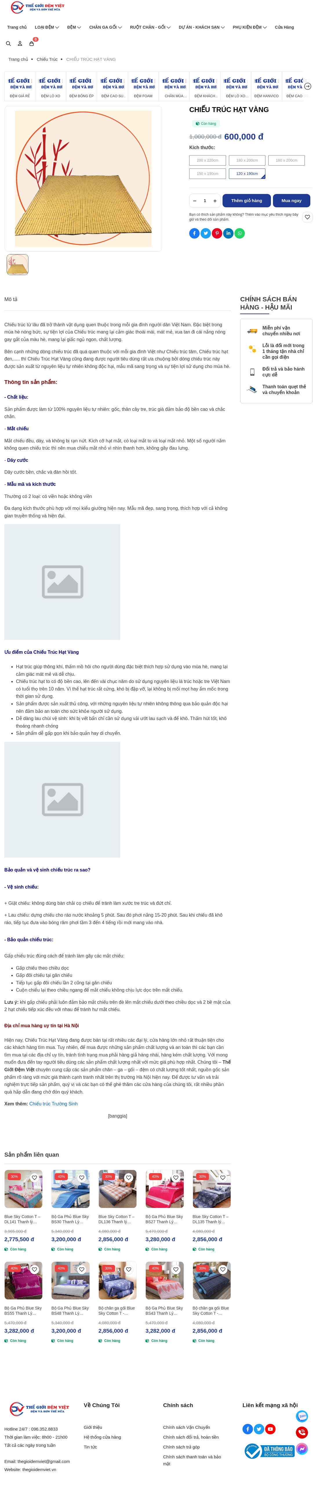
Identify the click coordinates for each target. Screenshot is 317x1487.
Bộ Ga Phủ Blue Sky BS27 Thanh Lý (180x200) (164, 1219)
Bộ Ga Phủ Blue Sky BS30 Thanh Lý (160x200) (70, 1219)
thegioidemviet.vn (39, 1469)
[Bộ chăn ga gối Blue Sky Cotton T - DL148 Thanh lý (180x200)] (212, 1280)
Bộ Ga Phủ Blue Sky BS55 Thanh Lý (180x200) (23, 1311)
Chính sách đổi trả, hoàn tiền (191, 1437)
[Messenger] (302, 1449)
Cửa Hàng (284, 27)
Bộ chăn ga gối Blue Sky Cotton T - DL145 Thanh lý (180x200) (117, 1311)
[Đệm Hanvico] (266, 86)
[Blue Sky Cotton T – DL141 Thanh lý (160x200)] (23, 1189)
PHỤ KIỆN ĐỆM (250, 27)
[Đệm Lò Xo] (50, 86)
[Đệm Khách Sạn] (205, 86)
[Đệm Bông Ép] (81, 86)
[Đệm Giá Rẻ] (20, 86)
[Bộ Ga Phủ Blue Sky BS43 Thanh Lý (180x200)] (164, 1280)
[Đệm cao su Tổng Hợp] (297, 86)
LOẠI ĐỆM (47, 27)
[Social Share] (194, 233)
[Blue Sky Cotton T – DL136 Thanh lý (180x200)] (117, 1189)
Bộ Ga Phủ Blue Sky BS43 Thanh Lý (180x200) (164, 1311)
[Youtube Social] (270, 1429)
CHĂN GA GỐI (105, 27)
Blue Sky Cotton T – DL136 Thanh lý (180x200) (116, 1219)
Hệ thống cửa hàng (102, 1437)
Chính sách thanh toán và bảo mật (192, 1460)
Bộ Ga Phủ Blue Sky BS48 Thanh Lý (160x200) (70, 1311)
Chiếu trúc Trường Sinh (53, 1103)
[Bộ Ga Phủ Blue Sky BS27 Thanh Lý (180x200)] (164, 1189)
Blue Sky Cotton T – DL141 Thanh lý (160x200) (22, 1219)
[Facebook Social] (248, 1429)
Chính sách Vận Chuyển (186, 1427)
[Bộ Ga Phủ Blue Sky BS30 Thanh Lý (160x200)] (70, 1189)
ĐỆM (74, 27)
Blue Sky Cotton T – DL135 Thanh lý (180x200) (211, 1219)
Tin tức (90, 1446)
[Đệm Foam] (143, 86)
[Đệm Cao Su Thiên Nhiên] (112, 86)
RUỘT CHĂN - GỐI (150, 27)
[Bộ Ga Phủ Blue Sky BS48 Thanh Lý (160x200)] (70, 1280)
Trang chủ (17, 27)
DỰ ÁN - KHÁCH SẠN (202, 27)
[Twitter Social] (259, 1429)
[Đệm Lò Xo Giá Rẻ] (236, 86)
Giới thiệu (93, 1427)
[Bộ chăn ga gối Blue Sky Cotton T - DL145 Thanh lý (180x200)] (117, 1280)
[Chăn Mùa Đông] (174, 86)
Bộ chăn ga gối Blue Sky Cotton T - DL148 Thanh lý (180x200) (211, 1311)
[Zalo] (302, 1416)
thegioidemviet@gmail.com (44, 1461)
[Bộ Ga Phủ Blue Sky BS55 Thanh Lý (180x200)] (23, 1280)
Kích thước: (202, 147)
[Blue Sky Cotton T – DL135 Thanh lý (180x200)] (212, 1189)
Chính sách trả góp (181, 1446)
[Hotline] (302, 1433)
